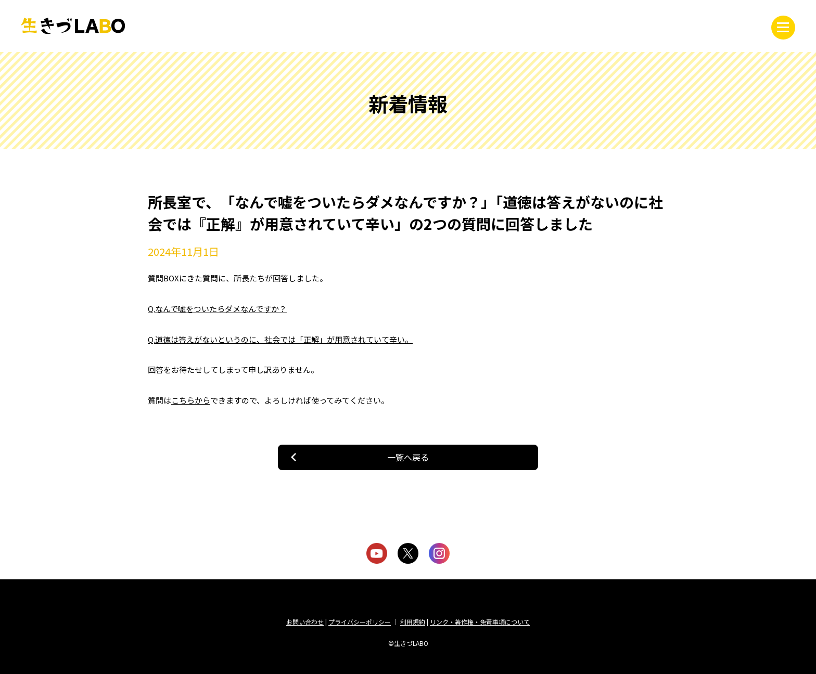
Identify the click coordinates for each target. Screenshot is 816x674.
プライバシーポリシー (359, 621)
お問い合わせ (305, 621)
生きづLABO (73, 26)
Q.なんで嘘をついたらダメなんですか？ (217, 308)
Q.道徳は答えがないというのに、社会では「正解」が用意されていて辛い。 (280, 339)
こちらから (190, 400)
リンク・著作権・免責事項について (480, 621)
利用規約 (412, 621)
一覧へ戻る (408, 457)
